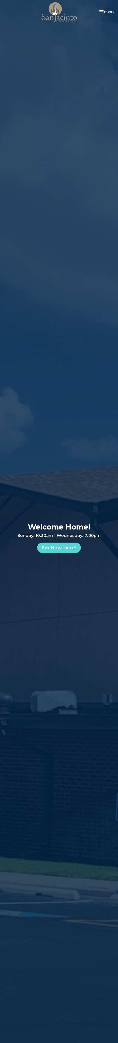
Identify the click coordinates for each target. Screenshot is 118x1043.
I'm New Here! (59, 547)
